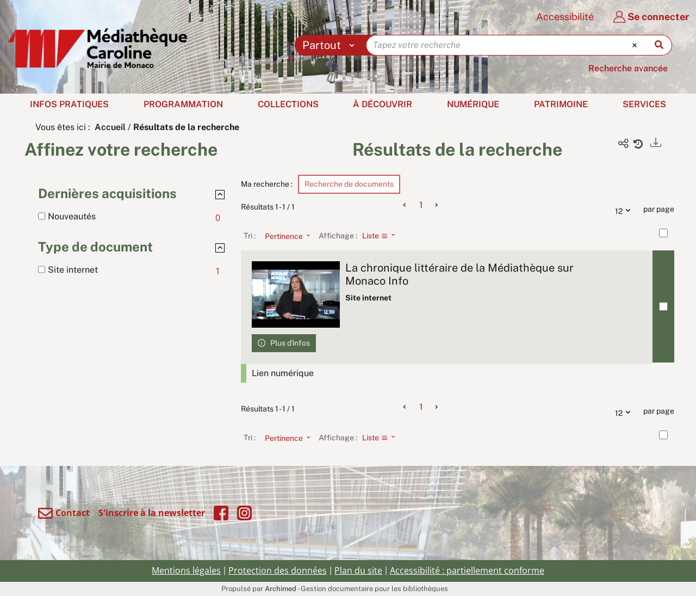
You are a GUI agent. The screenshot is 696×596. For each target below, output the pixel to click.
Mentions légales (186, 570)
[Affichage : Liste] (382, 236)
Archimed (280, 589)
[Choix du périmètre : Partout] (331, 45)
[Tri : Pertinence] (284, 236)
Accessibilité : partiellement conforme (467, 570)
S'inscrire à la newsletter (151, 513)
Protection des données (277, 570)
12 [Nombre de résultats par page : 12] (625, 210)
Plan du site (358, 570)
